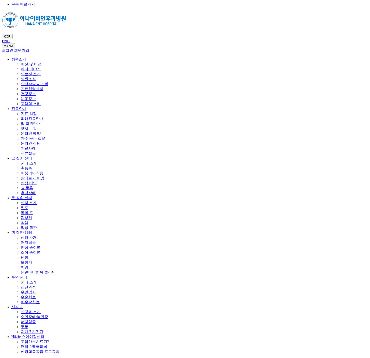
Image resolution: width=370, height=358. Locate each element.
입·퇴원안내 (31, 124)
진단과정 (28, 287)
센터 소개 (29, 163)
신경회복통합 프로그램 (40, 352)
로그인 (7, 50)
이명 (24, 267)
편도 (24, 208)
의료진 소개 (31, 74)
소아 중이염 (31, 252)
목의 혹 (27, 213)
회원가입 (21, 50)
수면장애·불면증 (34, 317)
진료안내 (18, 109)
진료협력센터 (32, 89)
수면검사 (28, 292)
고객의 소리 (31, 104)
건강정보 (28, 94)
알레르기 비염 (32, 178)
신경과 (17, 307)
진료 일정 (29, 114)
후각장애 (28, 193)
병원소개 (18, 59)
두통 (24, 327)
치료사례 (28, 148)
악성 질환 (29, 228)
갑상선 (26, 218)
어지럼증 (28, 242)
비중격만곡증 (32, 173)
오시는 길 (29, 128)
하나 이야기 (31, 69)
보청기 (26, 262)
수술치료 (28, 297)
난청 (24, 257)
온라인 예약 (31, 133)
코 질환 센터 (21, 158)
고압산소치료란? (35, 342)
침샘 (24, 223)
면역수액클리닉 (34, 347)
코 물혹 (27, 188)
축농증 (26, 168)
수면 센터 (19, 277)
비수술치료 (30, 302)
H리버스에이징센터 (27, 337)
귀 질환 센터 (21, 233)
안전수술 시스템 (34, 84)
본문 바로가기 (23, 4)
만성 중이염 (31, 247)
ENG (6, 41)
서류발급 (28, 153)
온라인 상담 (31, 143)
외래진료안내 (32, 119)
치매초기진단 (32, 332)
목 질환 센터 (21, 198)
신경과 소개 (31, 312)
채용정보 (28, 99)
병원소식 (28, 79)
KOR (7, 36)
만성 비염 (29, 183)
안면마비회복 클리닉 (38, 272)
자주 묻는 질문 (33, 138)
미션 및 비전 (31, 64)
